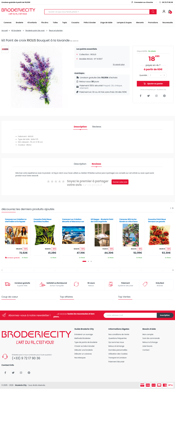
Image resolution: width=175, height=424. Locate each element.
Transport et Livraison (117, 357)
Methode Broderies (82, 338)
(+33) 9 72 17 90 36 (26, 358)
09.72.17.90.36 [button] (166, 2)
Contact (145, 350)
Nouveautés (167, 22)
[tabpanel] (16, 237)
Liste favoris (147, 346)
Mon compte (147, 334)
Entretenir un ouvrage (83, 334)
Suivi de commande (151, 338)
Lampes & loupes (124, 22)
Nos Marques (79, 357)
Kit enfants (32, 22)
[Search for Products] (97, 11)
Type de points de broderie (85, 342)
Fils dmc (44, 22)
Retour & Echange (150, 342)
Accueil (4, 30)
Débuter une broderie (83, 350)
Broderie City (20, 385)
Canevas (7, 22)
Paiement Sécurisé (116, 361)
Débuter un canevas (83, 354)
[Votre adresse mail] (130, 315)
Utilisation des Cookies (117, 354)
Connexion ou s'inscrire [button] (142, 2)
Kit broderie (16, 30)
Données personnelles (117, 350)
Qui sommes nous (116, 342)
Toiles (55, 22)
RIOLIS (31, 40)
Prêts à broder (90, 22)
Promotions (153, 22)
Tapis (64, 22)
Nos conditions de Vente (118, 334)
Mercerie (140, 22)
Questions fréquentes (117, 338)
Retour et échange (116, 346)
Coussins (75, 22)
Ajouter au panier (153, 83)
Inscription (165, 315)
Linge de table (106, 22)
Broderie (19, 22)
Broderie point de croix (35, 30)
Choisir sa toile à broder (84, 346)
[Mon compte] (164, 11)
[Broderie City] (18, 12)
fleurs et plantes (55, 30)
